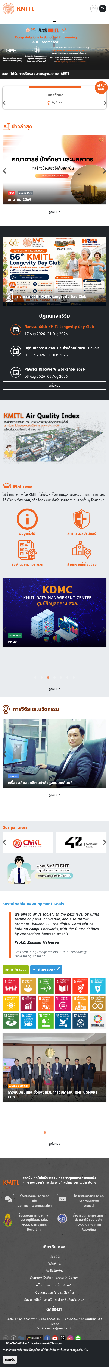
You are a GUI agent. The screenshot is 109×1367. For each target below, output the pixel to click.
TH (102, 8)
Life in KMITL (15, 635)
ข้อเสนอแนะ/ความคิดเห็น (34, 1198)
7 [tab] (74, 678)
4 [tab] (54, 678)
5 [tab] (61, 678)
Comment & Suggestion (35, 1205)
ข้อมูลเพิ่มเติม (79, 1349)
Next (105, 103)
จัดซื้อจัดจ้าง (54, 1271)
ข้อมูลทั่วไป (27, 533)
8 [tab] (77, 1133)
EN (94, 8)
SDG (21, 1090)
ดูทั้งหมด (54, 212)
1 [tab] (35, 678)
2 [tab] (42, 678)
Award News (25, 193)
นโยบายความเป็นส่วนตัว (54, 1285)
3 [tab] (48, 678)
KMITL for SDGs (15, 969)
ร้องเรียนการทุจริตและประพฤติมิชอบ (89, 1198)
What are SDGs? (46, 969)
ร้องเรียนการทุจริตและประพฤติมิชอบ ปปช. (34, 1217)
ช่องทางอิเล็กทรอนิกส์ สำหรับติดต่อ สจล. (54, 1299)
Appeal (89, 1205)
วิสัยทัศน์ (54, 1264)
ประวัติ (54, 1257)
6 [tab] (67, 678)
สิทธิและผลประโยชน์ (81, 533)
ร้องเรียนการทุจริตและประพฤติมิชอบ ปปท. (88, 1217)
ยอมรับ (10, 1359)
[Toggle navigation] (54, 20)
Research (13, 776)
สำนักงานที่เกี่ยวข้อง (82, 564)
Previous (4, 103)
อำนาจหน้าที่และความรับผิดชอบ (54, 1278)
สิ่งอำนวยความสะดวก (27, 564)
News (11, 193)
